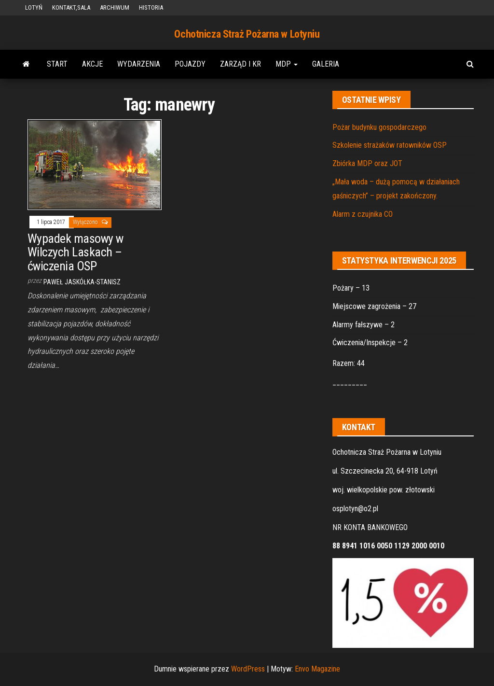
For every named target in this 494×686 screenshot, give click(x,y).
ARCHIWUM (114, 7)
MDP (286, 64)
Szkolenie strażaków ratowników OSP (389, 145)
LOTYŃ (33, 7)
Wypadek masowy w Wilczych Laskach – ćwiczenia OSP (75, 252)
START (57, 64)
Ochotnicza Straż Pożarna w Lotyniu (246, 34)
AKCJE (92, 64)
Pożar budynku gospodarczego (379, 127)
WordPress (248, 668)
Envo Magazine (317, 668)
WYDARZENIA (138, 64)
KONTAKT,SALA (71, 7)
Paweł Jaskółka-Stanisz (82, 282)
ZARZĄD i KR (240, 64)
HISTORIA (151, 7)
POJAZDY (190, 64)
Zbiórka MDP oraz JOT (367, 163)
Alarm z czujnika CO (362, 214)
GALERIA (325, 64)
